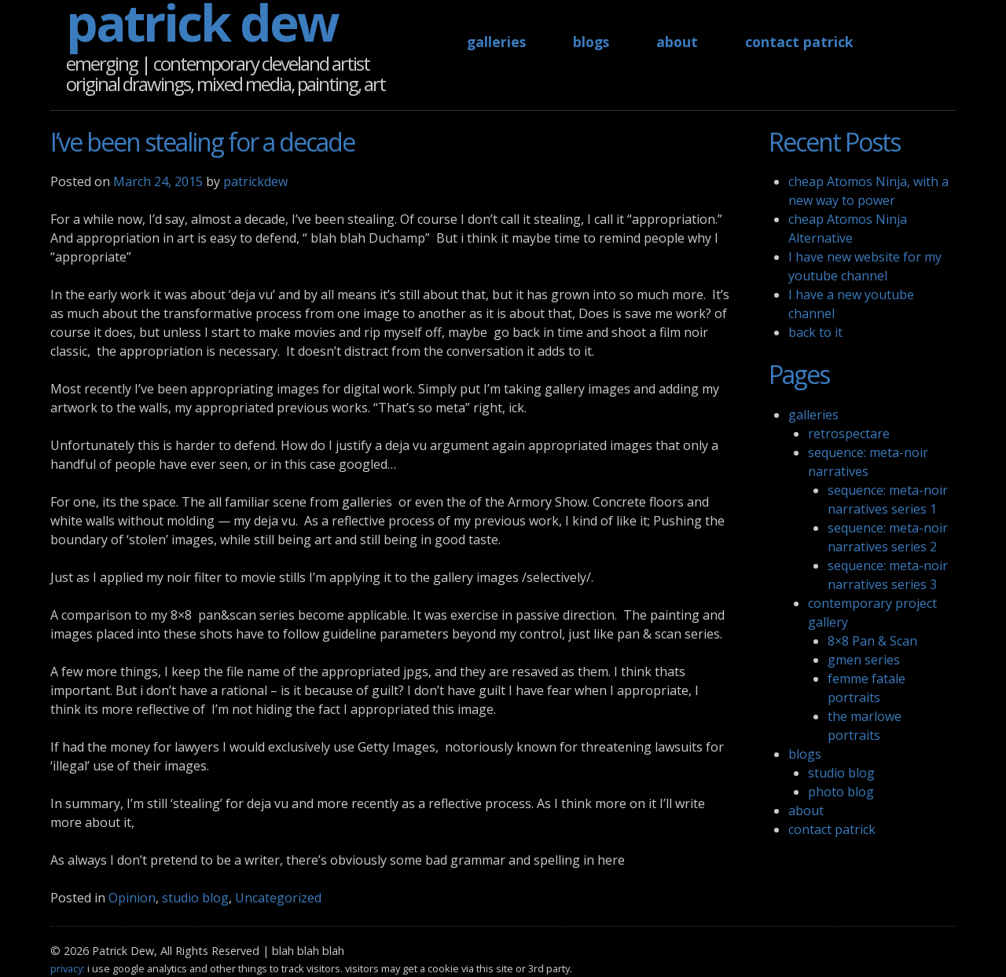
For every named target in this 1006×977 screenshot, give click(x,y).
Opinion (132, 897)
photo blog (841, 791)
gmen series (864, 659)
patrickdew (255, 181)
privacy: (67, 968)
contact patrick (799, 41)
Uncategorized (278, 897)
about (677, 41)
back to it (815, 332)
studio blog (195, 897)
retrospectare (849, 433)
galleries (496, 41)
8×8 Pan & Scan (872, 641)
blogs (591, 41)
